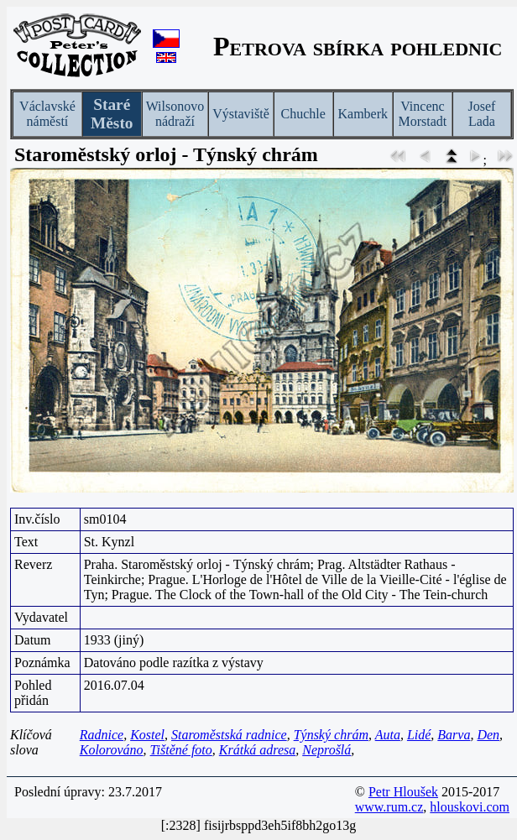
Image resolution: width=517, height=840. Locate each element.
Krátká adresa (257, 750)
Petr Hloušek (403, 792)
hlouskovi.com (469, 807)
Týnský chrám (331, 735)
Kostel (147, 735)
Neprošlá (326, 750)
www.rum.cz (389, 807)
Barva (453, 735)
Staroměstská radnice (229, 735)
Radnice (101, 735)
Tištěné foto (181, 750)
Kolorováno (112, 750)
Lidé (419, 735)
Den (488, 735)
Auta (387, 735)
